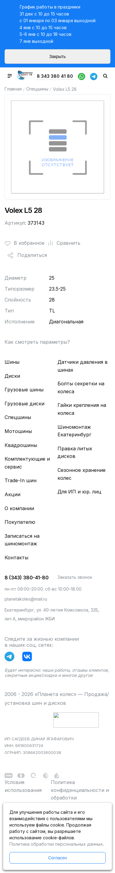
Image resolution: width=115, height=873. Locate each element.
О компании (19, 508)
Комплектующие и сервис (27, 463)
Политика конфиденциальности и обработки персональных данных (80, 794)
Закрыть (57, 56)
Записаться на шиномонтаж (22, 540)
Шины (12, 362)
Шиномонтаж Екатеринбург (74, 431)
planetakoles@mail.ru (26, 599)
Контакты (16, 557)
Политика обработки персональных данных (56, 844)
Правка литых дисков (75, 452)
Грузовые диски (24, 404)
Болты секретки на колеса (81, 387)
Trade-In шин (21, 480)
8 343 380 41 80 (55, 76)
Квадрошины (21, 445)
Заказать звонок (75, 577)
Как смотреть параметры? (37, 342)
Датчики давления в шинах (83, 366)
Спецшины (37, 88)
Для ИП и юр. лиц (79, 492)
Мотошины (18, 431)
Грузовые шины (24, 390)
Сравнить (62, 243)
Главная (13, 88)
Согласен (57, 857)
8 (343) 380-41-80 (27, 578)
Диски (12, 376)
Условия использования (23, 786)
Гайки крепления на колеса (82, 409)
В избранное (24, 243)
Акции (12, 494)
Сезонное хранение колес (82, 474)
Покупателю (20, 522)
